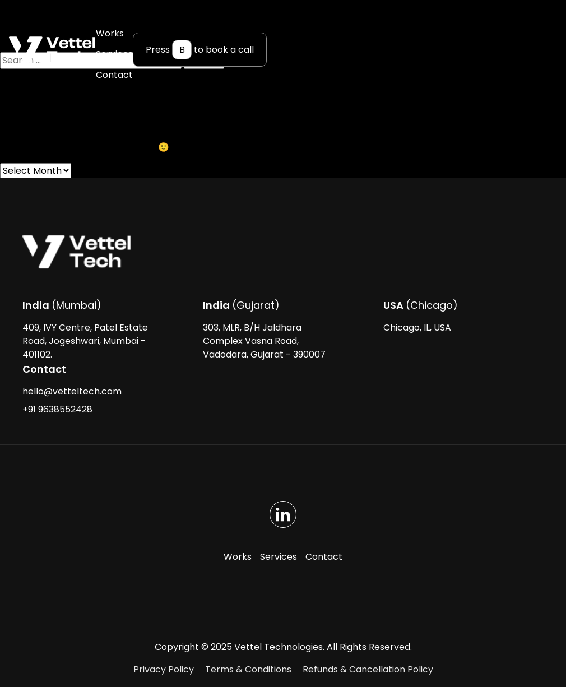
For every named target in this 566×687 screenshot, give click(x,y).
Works (110, 33)
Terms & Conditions (248, 669)
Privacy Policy (163, 669)
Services (114, 54)
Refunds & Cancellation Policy (368, 669)
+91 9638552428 (57, 409)
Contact (114, 74)
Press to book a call (200, 49)
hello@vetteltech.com (72, 391)
